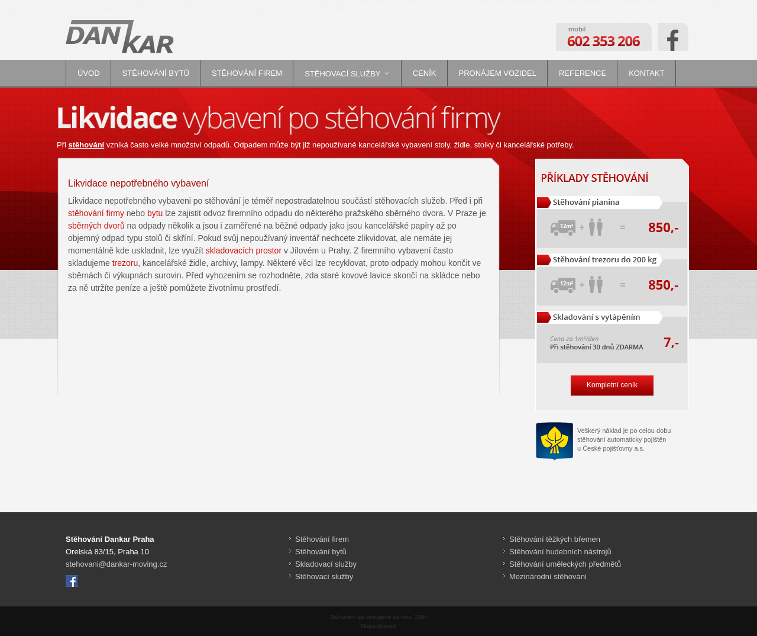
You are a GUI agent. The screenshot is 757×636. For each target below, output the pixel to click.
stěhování (87, 144)
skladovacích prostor (244, 250)
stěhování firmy (96, 213)
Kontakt (646, 73)
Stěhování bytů (155, 73)
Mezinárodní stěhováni (548, 576)
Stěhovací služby (342, 73)
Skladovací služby (326, 564)
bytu (155, 213)
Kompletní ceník (612, 385)
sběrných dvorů (96, 225)
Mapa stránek (378, 625)
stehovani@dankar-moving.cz (116, 564)
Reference (582, 73)
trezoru (125, 263)
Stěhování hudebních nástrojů (560, 551)
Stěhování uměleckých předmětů (565, 564)
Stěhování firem (247, 73)
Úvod (88, 73)
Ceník (424, 73)
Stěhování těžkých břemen (554, 539)
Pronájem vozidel (497, 73)
